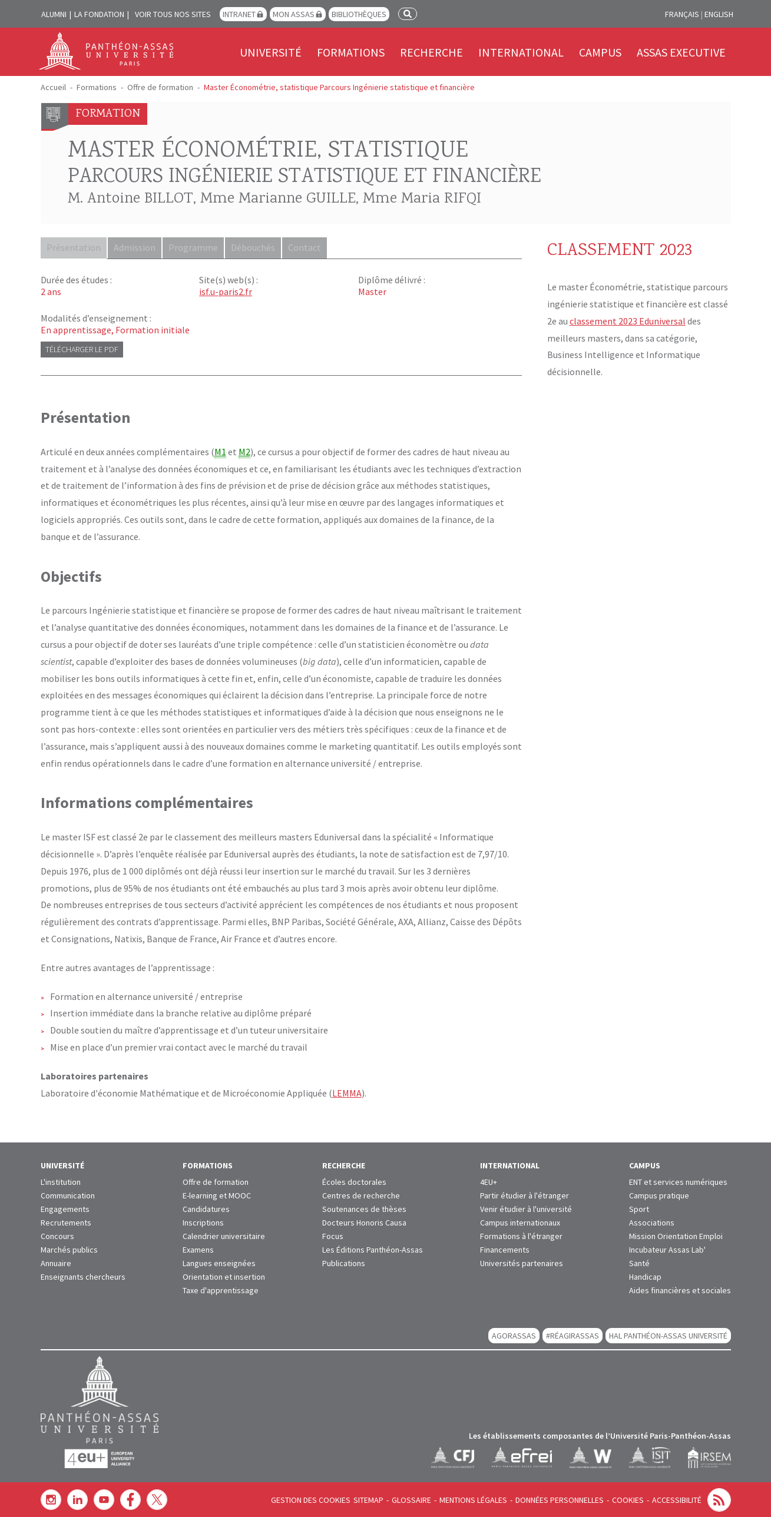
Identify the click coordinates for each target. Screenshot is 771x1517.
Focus (332, 1235)
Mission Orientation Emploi (676, 1235)
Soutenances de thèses (364, 1208)
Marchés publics (69, 1249)
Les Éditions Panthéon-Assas (372, 1249)
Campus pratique (659, 1195)
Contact (309, 248)
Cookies (628, 1499)
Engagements (65, 1208)
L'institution (61, 1181)
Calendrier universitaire (224, 1235)
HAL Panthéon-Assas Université (668, 1335)
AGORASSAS (514, 1335)
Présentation (74, 248)
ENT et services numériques (678, 1181)
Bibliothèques (359, 14)
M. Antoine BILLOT (130, 199)
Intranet (239, 14)
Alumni (54, 14)
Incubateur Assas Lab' (667, 1249)
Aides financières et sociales (680, 1289)
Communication (68, 1195)
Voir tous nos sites (173, 14)
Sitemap (368, 1499)
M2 (244, 451)
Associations (651, 1222)
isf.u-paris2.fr (225, 291)
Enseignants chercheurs (83, 1276)
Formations (351, 52)
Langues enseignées (219, 1262)
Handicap (645, 1276)
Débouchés (257, 248)
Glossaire (411, 1499)
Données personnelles (559, 1499)
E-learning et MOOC (217, 1195)
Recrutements (66, 1222)
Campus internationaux (520, 1222)
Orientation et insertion (224, 1276)
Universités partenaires (521, 1262)
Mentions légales (473, 1499)
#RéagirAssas (572, 1335)
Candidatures (206, 1208)
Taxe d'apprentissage (221, 1289)
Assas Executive (681, 52)
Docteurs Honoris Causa (364, 1222)
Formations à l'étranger (521, 1235)
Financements (505, 1249)
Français (682, 14)
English (718, 14)
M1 (220, 451)
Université (271, 52)
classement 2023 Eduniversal (628, 321)
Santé (639, 1262)
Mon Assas (294, 14)
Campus (600, 52)
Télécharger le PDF (81, 348)
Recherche (431, 52)
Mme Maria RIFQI (422, 199)
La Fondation (99, 14)
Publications (343, 1262)
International (521, 52)
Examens (198, 1249)
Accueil (53, 87)
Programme (196, 248)
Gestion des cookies (310, 1499)
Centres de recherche (361, 1195)
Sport (639, 1208)
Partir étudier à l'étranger (524, 1195)
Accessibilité (676, 1499)
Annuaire (56, 1262)
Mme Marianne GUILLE (278, 199)
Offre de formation (160, 87)
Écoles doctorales (354, 1181)
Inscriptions (203, 1222)
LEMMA (347, 1092)
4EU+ (488, 1181)
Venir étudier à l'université (526, 1208)
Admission (136, 248)
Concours (57, 1235)
